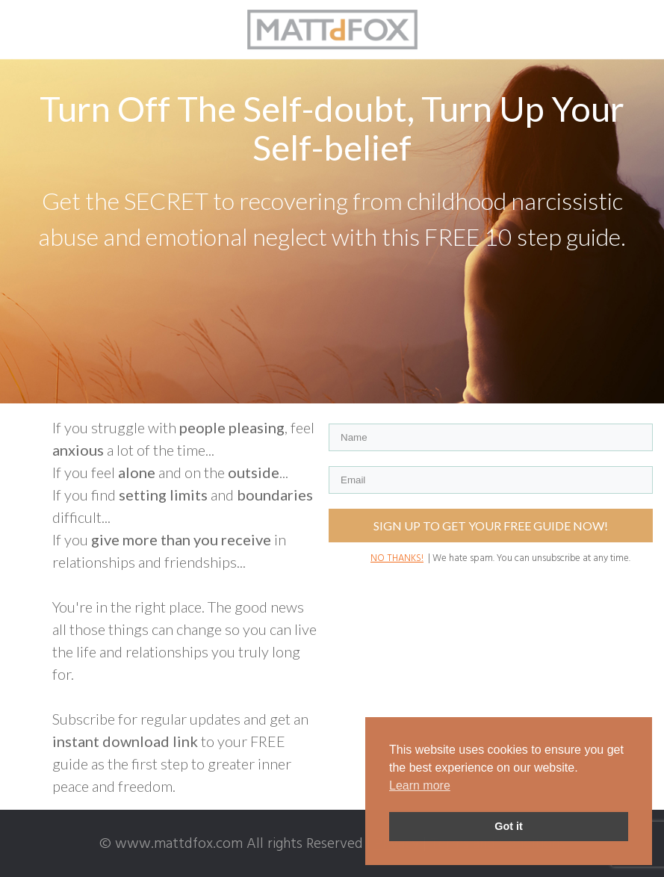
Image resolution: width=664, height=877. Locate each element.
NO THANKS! (396, 558)
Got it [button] (508, 826)
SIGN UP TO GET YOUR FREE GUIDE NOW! (490, 525)
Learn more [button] (419, 785)
